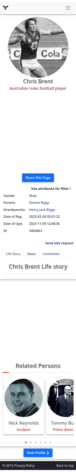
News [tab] (31, 254)
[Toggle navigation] (68, 8)
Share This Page (38, 177)
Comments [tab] (51, 254)
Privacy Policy (24, 465)
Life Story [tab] (13, 254)
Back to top (65, 465)
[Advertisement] (38, 132)
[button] (26, 442)
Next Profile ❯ (38, 453)
